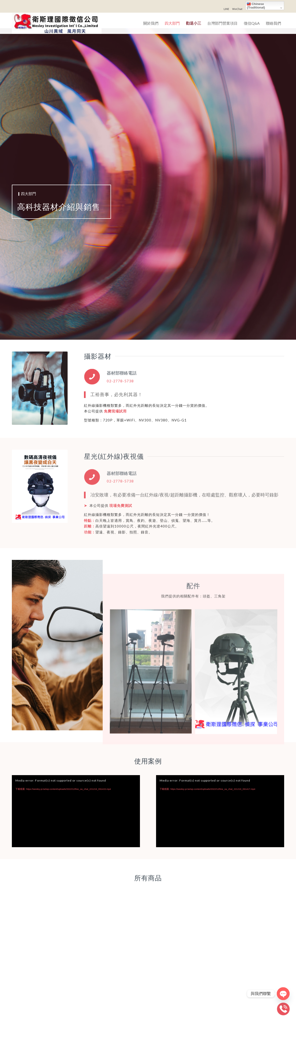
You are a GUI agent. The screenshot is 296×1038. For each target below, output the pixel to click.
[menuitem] (151, 23)
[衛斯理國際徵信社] (57, 23)
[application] (76, 811)
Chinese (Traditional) (256, 5)
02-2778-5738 (120, 381)
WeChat (237, 8)
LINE (226, 8)
